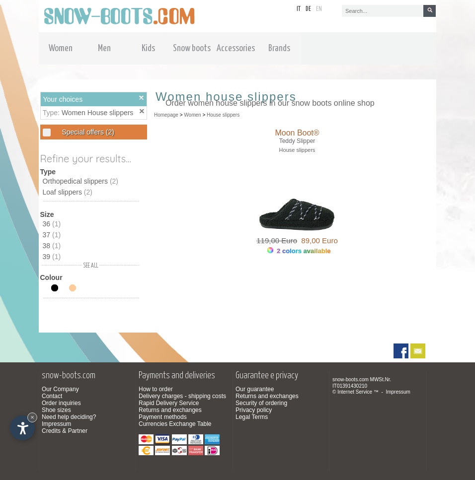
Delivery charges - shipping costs (182, 396)
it (299, 9)
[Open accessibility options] (22, 427)
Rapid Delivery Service (169, 403)
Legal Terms (252, 416)
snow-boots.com (350, 379)
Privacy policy (254, 410)
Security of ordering (261, 403)
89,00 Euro (317, 240)
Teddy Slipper (297, 140)
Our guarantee (255, 389)
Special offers (87, 132)
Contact (52, 396)
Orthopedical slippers (81, 181)
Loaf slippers (67, 192)
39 (52, 257)
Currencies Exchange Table (175, 423)
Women (192, 115)
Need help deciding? (69, 416)
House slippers (223, 115)
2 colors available (298, 251)
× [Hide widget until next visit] (32, 417)
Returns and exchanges (170, 410)
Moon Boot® (297, 133)
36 (52, 224)
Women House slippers (97, 113)
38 (52, 246)
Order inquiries (61, 403)
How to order (156, 389)
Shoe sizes (56, 410)
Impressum (56, 423)
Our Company (60, 389)
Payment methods (163, 416)
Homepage (166, 115)
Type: (52, 113)
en (319, 9)
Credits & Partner (64, 430)
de (308, 9)
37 (52, 235)
